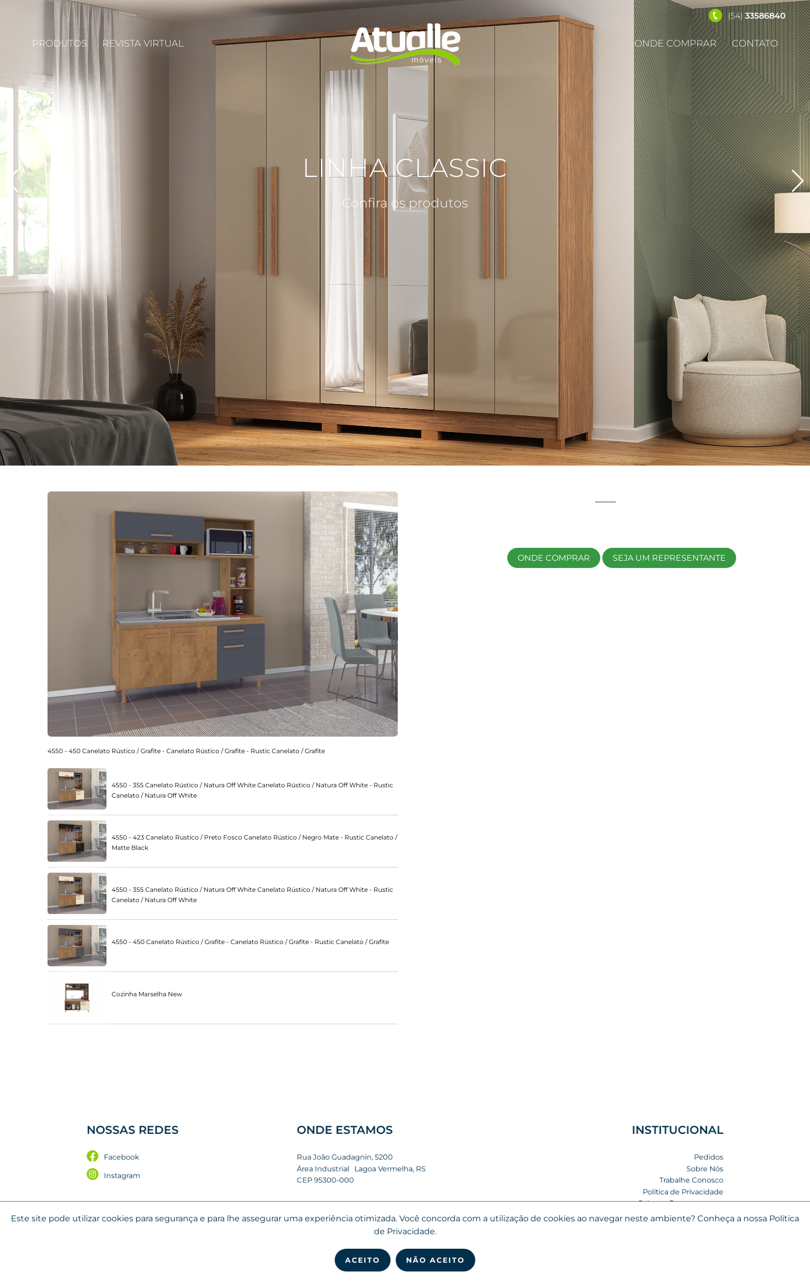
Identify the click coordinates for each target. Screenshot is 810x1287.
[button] (798, 181)
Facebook (185, 1161)
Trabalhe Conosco (621, 1178)
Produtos (59, 43)
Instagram (185, 1175)
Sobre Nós (631, 1169)
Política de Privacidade (615, 1187)
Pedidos (634, 1161)
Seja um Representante (669, 558)
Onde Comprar (675, 43)
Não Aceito (435, 1260)
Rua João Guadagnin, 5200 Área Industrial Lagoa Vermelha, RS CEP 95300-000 (372, 1169)
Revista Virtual (143, 43)
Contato (755, 43)
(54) (747, 16)
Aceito (362, 1260)
